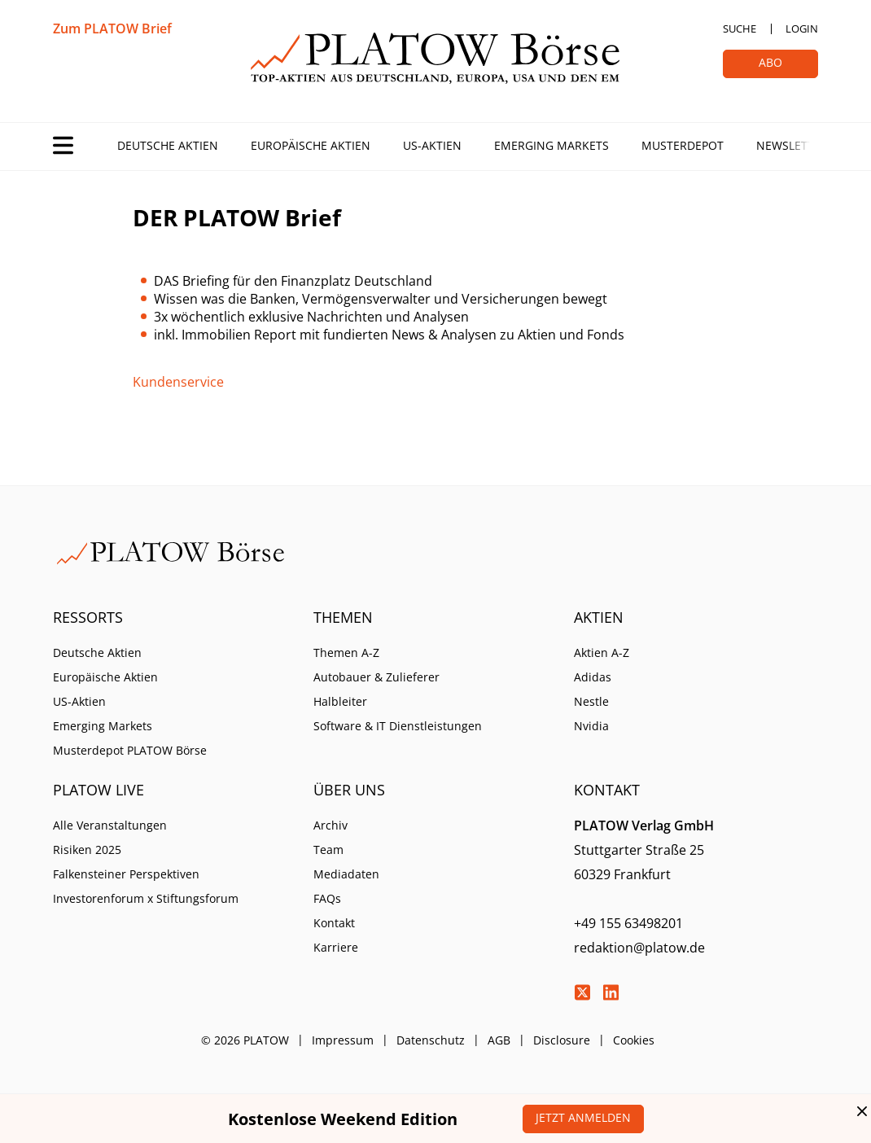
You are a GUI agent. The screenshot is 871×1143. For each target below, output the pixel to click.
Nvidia (591, 726)
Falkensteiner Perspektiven (126, 874)
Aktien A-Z (601, 652)
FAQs (327, 898)
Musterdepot (682, 145)
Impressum (343, 1040)
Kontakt (334, 923)
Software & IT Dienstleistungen (397, 726)
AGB (499, 1040)
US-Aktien (432, 145)
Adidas (592, 677)
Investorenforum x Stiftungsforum (146, 898)
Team (328, 849)
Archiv (330, 825)
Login (802, 28)
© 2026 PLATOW (245, 1040)
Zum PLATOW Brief (112, 28)
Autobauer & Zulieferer (376, 677)
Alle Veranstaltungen (110, 825)
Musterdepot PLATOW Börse (130, 750)
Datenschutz (430, 1040)
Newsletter (792, 145)
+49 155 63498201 (628, 923)
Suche (739, 28)
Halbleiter (340, 701)
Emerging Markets (551, 145)
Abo (770, 62)
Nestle (591, 701)
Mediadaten (346, 874)
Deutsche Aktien (167, 145)
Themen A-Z (346, 652)
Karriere (335, 947)
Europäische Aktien (310, 145)
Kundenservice (178, 382)
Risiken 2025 (87, 849)
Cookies (633, 1040)
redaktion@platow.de (639, 948)
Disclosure (561, 1040)
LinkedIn (610, 992)
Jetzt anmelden (583, 1117)
